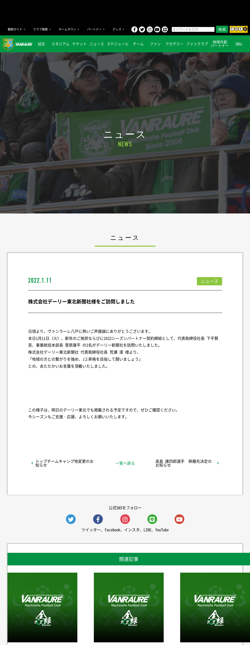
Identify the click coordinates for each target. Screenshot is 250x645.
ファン (155, 43)
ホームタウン (67, 29)
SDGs (238, 43)
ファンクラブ (197, 43)
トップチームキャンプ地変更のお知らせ (64, 463)
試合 (41, 43)
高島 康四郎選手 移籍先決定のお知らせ (183, 463)
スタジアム (60, 43)
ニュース (96, 43)
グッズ (117, 29)
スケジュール (118, 43)
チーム (138, 43)
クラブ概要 (40, 29)
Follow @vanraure (173, 429)
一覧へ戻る (125, 463)
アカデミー (174, 43)
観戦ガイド (15, 29)
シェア (66, 429)
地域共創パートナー (220, 43)
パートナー (94, 29)
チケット (79, 43)
